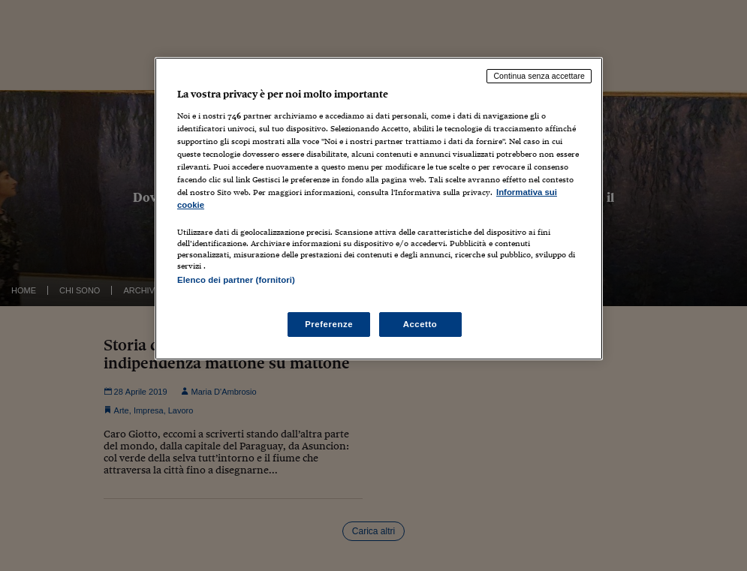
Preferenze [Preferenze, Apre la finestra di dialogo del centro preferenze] (329, 324)
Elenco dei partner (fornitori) (236, 279)
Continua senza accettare (539, 75)
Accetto (420, 324)
